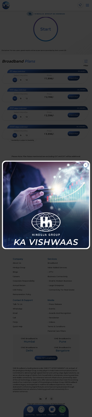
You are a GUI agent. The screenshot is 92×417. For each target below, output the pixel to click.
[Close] (85, 165)
